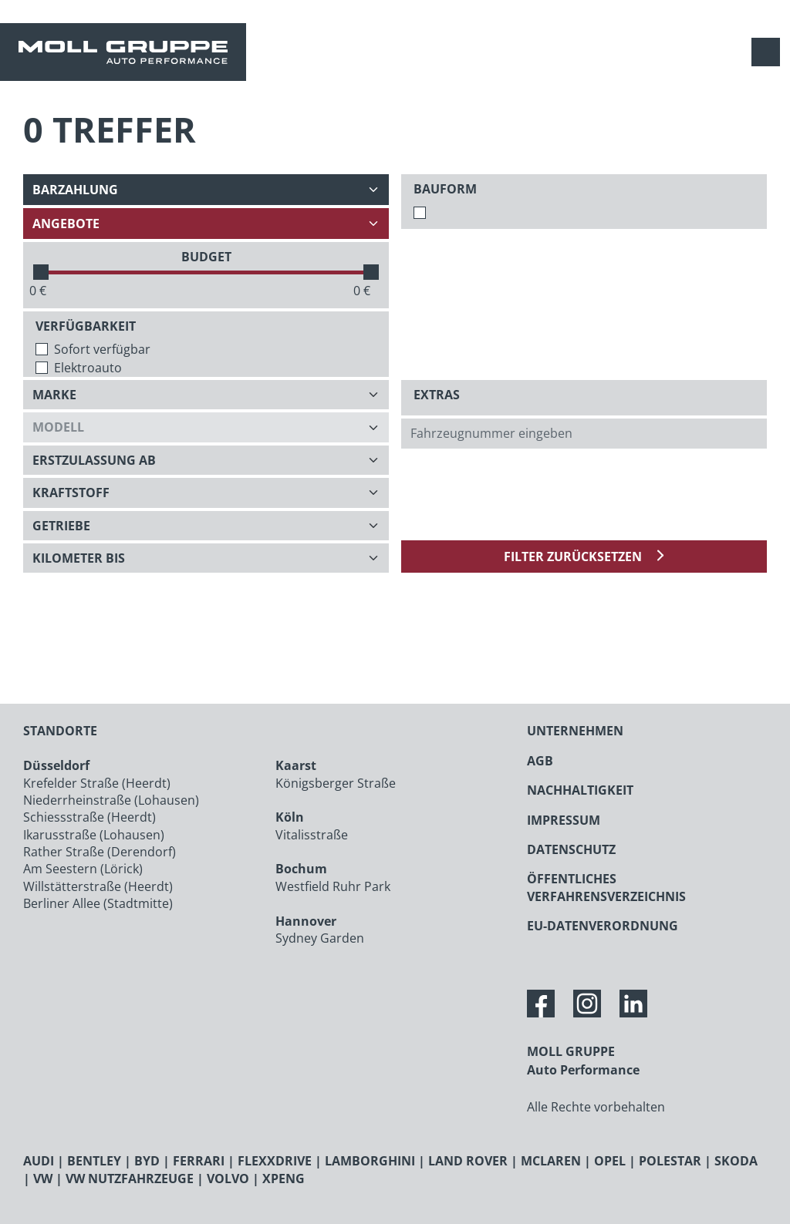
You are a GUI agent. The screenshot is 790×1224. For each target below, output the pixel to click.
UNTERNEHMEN (575, 730)
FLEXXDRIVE (275, 1160)
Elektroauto (88, 367)
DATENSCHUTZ (571, 849)
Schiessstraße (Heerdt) (89, 817)
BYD (147, 1160)
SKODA (736, 1160)
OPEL (610, 1160)
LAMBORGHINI (370, 1160)
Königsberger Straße (335, 783)
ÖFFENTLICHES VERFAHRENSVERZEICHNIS (606, 887)
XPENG (283, 1178)
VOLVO (228, 1178)
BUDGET (206, 256)
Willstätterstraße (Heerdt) (98, 886)
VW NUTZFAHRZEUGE (130, 1178)
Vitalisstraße (311, 834)
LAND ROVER (468, 1160)
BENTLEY (94, 1160)
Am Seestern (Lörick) (83, 868)
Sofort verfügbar (102, 349)
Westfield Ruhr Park (332, 886)
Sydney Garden (319, 938)
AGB (540, 760)
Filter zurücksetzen (574, 556)
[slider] (41, 272)
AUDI (38, 1160)
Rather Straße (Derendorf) (99, 851)
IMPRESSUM (563, 820)
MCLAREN (551, 1160)
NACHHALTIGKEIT (580, 790)
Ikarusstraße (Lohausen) (93, 834)
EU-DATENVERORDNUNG (602, 925)
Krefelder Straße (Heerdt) (96, 783)
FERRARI (199, 1160)
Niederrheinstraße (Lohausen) (111, 800)
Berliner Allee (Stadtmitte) (98, 903)
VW (42, 1178)
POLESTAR (670, 1160)
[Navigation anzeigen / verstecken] (769, 52)
